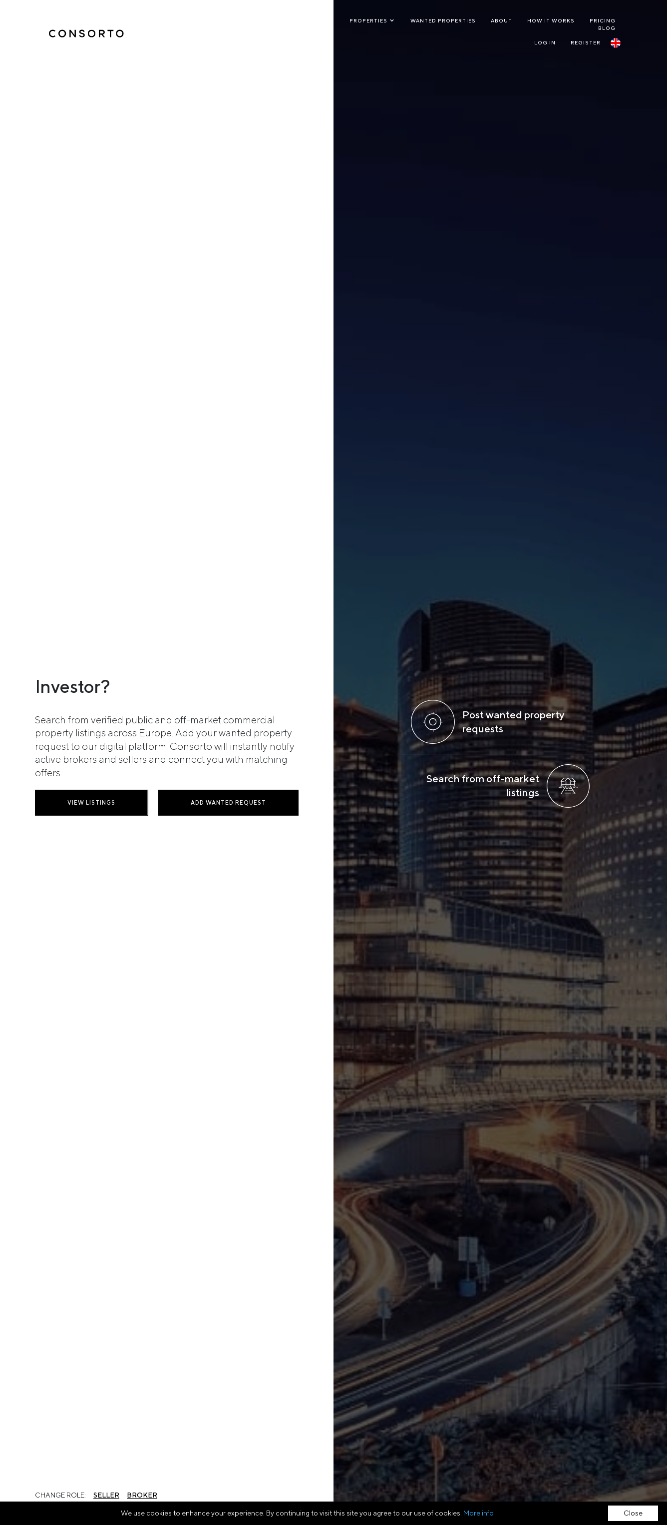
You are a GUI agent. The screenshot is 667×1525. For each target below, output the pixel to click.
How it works (551, 20)
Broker (142, 1495)
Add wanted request (228, 802)
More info (478, 1513)
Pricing (603, 20)
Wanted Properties (443, 20)
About (501, 20)
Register (586, 42)
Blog (607, 28)
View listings (91, 802)
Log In (545, 42)
